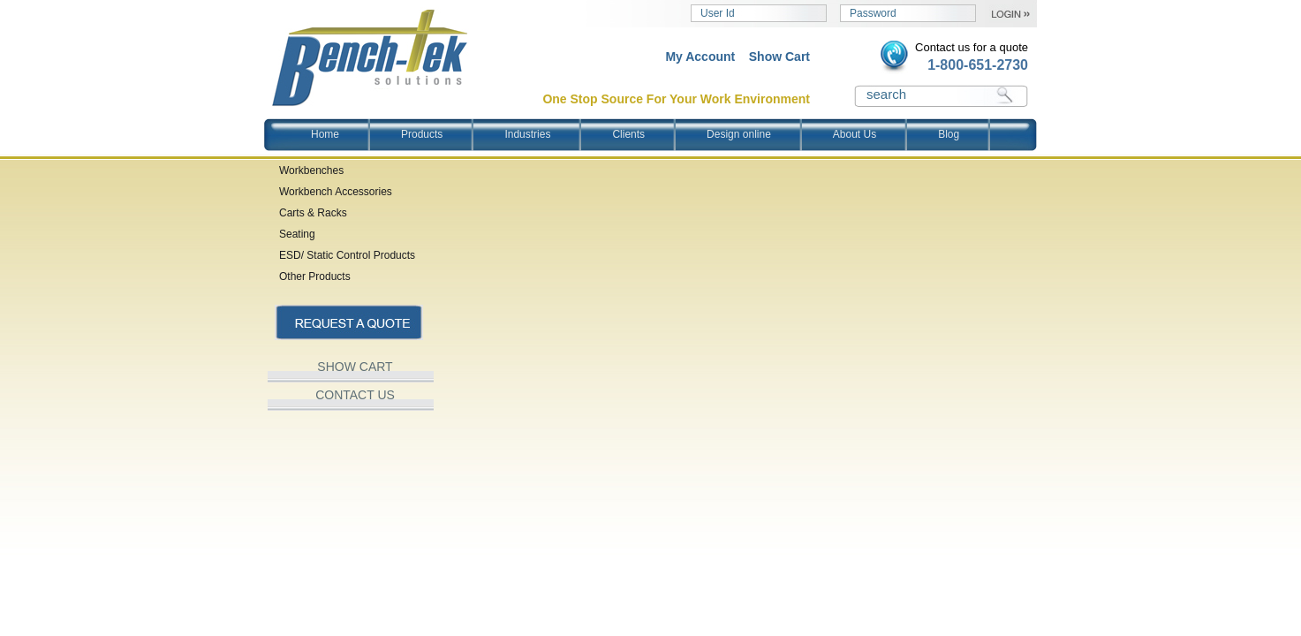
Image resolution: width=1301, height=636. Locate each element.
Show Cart (779, 56)
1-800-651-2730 (977, 64)
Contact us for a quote (971, 47)
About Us (854, 134)
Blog (948, 134)
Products (421, 134)
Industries (527, 134)
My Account (700, 56)
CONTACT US (355, 395)
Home (325, 134)
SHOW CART (354, 367)
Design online (739, 134)
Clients (628, 134)
